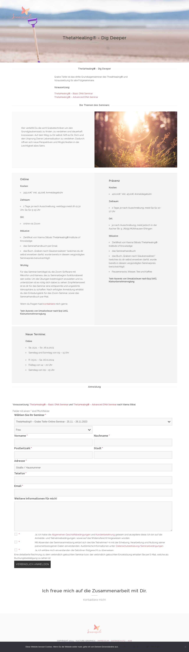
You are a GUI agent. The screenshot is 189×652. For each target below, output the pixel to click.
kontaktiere (55, 304)
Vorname (37, 435)
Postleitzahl (39, 448)
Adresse (36, 460)
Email (34, 486)
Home (65, 6)
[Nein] (185, 646)
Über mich (82, 6)
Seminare (140, 15)
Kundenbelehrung (121, 534)
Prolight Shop (71, 25)
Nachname (118, 435)
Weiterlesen (153, 647)
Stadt (114, 448)
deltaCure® (131, 7)
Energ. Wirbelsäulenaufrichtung (83, 14)
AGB (130, 641)
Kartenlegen (120, 14)
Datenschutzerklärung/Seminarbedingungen (155, 546)
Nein (136, 647)
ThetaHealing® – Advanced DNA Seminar (76, 97)
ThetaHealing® (107, 6)
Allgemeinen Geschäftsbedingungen (87, 534)
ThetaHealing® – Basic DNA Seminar (73, 93)
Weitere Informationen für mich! (51, 498)
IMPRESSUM (103, 641)
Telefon (36, 473)
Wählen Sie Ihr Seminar (46, 415)
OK (124, 647)
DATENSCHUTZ (118, 641)
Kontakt (161, 17)
